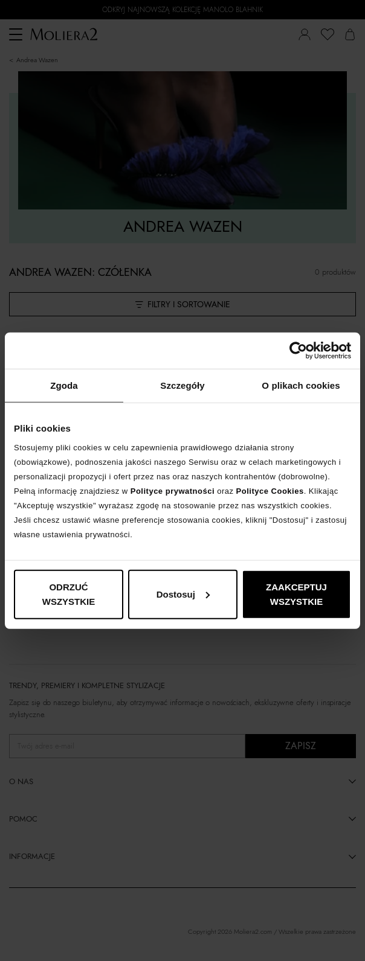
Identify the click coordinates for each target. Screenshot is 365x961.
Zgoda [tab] (64, 385)
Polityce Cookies (270, 490)
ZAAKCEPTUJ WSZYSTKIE (296, 593)
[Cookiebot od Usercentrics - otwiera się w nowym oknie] (298, 351)
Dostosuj (183, 594)
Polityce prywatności (173, 490)
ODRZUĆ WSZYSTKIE (68, 593)
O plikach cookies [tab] (301, 385)
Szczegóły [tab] (182, 385)
